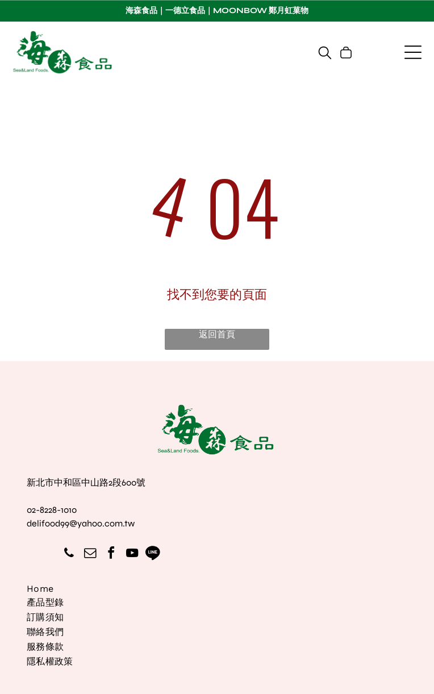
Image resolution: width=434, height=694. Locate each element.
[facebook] (111, 554)
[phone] (69, 554)
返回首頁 (217, 334)
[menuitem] (217, 590)
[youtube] (132, 554)
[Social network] (153, 554)
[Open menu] (413, 52)
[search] (325, 53)
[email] (90, 554)
